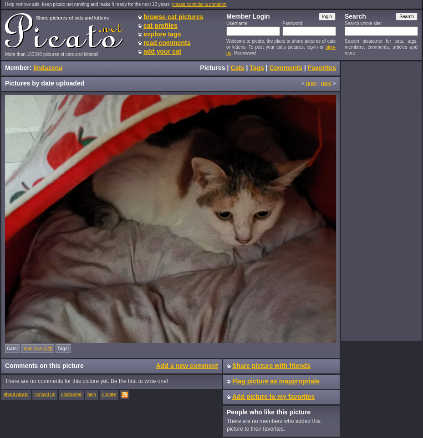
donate (109, 394)
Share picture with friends (271, 365)
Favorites (322, 67)
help (91, 394)
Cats (237, 67)
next (326, 83)
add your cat (162, 51)
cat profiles (160, 25)
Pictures (212, 67)
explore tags (162, 34)
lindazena (47, 67)
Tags (257, 67)
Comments (286, 67)
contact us (45, 394)
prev (311, 83)
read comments (166, 42)
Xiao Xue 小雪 (37, 348)
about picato (16, 394)
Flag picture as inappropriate (276, 381)
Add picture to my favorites (273, 396)
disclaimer (71, 394)
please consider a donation (199, 4)
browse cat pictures (173, 16)
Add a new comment (187, 365)
